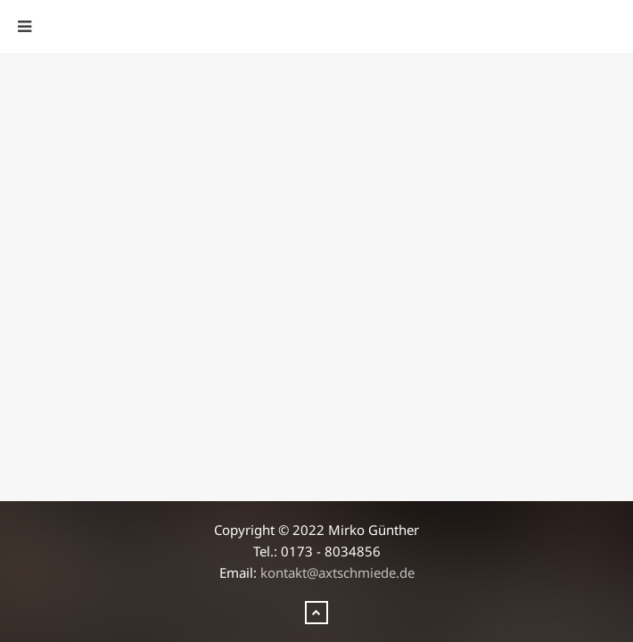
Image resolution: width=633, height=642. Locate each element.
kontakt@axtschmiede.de (337, 572)
